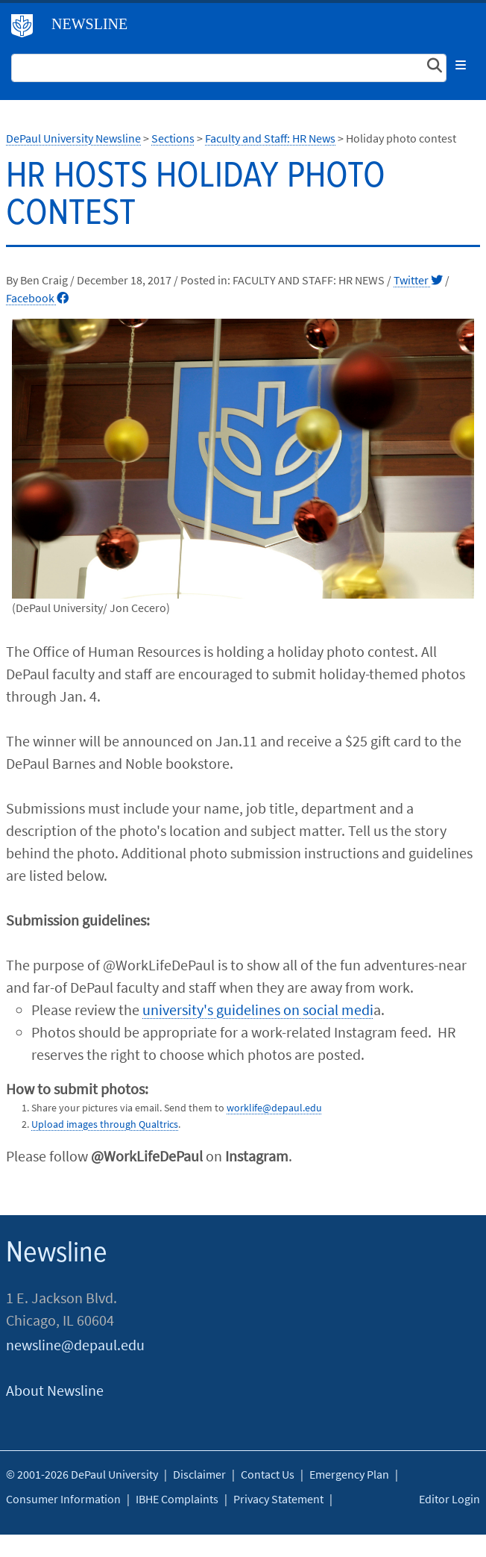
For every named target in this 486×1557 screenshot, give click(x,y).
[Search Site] (228, 68)
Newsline (89, 24)
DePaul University (27, 29)
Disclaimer (199, 1474)
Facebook (37, 297)
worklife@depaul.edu (274, 1107)
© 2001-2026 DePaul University (82, 1474)
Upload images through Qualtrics (104, 1124)
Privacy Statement (278, 1498)
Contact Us (267, 1474)
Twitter (418, 279)
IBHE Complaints (177, 1498)
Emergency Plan (349, 1474)
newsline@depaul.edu (75, 1344)
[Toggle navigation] (460, 65)
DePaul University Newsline (73, 138)
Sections (173, 138)
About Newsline (55, 1390)
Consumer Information (63, 1498)
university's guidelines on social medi (257, 1009)
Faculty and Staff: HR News (270, 138)
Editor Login (449, 1498)
